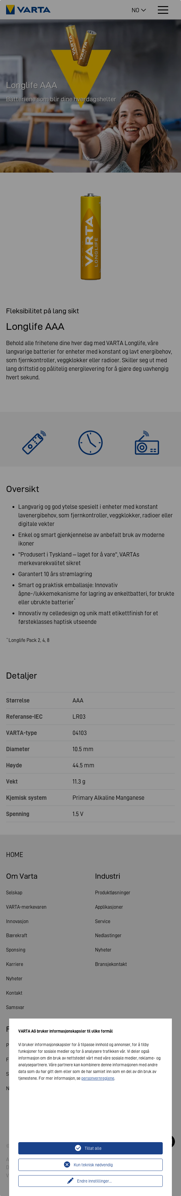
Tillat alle (93, 1148)
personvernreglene (97, 1078)
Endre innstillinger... (94, 1181)
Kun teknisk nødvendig (93, 1164)
